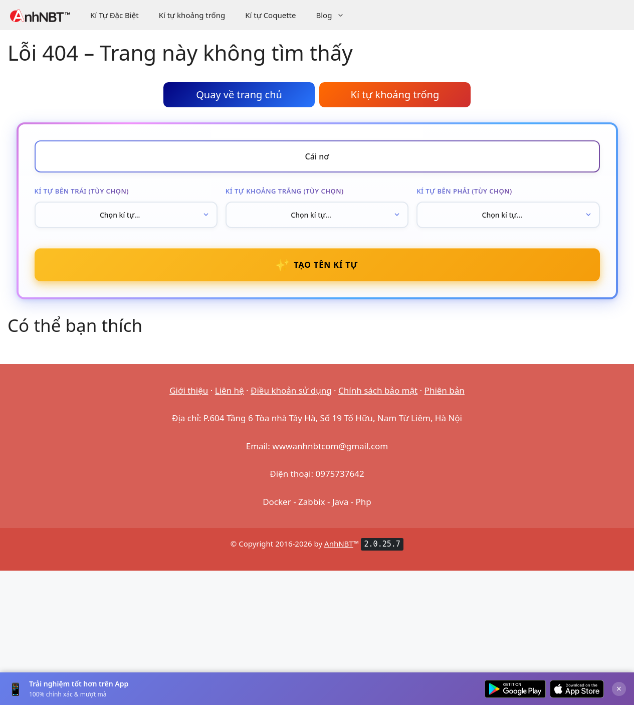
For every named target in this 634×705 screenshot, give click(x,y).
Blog (335, 15)
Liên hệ (229, 390)
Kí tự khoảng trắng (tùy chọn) (285, 191)
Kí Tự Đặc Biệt (114, 15)
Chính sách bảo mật (377, 390)
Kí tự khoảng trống (192, 15)
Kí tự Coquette (270, 15)
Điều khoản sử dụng (291, 390)
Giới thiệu (188, 390)
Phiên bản (445, 390)
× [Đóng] (618, 688)
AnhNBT (338, 544)
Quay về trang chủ (239, 94)
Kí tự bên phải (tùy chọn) (464, 191)
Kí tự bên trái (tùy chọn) (82, 191)
